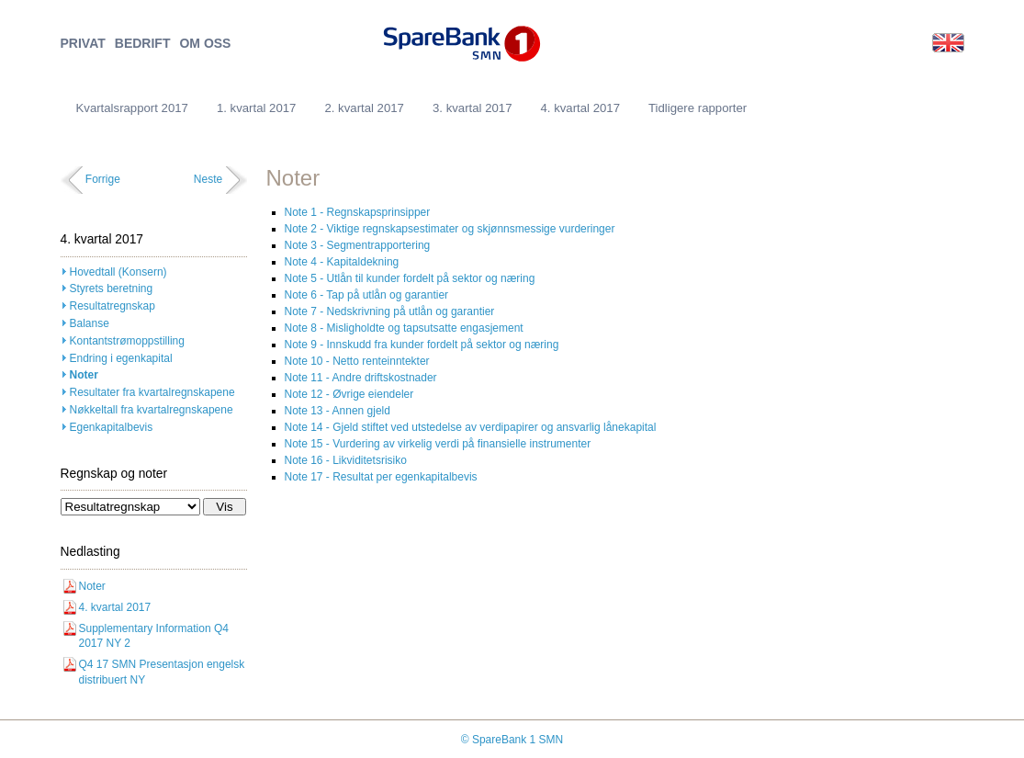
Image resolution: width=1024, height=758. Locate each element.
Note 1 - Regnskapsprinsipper (358, 212)
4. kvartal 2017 (580, 108)
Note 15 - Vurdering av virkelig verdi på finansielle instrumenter (438, 443)
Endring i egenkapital (121, 358)
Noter (84, 374)
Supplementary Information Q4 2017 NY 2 (154, 636)
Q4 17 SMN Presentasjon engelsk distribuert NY (162, 672)
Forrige (102, 179)
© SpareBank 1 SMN (512, 739)
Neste (208, 179)
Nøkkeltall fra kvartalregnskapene (151, 409)
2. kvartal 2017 (364, 108)
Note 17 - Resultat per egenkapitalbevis (381, 476)
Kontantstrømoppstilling (127, 340)
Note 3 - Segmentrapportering (358, 245)
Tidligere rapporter (697, 108)
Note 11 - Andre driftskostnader (361, 377)
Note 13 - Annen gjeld (337, 410)
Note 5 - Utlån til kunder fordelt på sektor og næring (410, 278)
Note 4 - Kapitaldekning (342, 261)
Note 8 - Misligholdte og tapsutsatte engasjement (404, 328)
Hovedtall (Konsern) (118, 272)
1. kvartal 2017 (257, 108)
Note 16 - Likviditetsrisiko (346, 460)
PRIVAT (83, 44)
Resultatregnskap (112, 306)
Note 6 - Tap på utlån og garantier (367, 294)
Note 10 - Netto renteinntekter (357, 361)
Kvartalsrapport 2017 (132, 108)
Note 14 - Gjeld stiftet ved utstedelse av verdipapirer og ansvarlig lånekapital (471, 427)
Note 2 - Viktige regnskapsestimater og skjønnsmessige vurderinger (450, 228)
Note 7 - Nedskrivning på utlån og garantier (390, 311)
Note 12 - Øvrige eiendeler (349, 394)
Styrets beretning (111, 288)
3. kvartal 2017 (472, 108)
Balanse (89, 323)
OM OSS (205, 44)
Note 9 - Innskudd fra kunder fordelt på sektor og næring (422, 344)
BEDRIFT (143, 44)
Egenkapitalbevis (111, 427)
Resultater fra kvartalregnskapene (152, 392)
